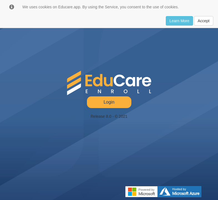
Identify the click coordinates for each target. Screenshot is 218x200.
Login (109, 102)
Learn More (179, 21)
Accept (204, 21)
